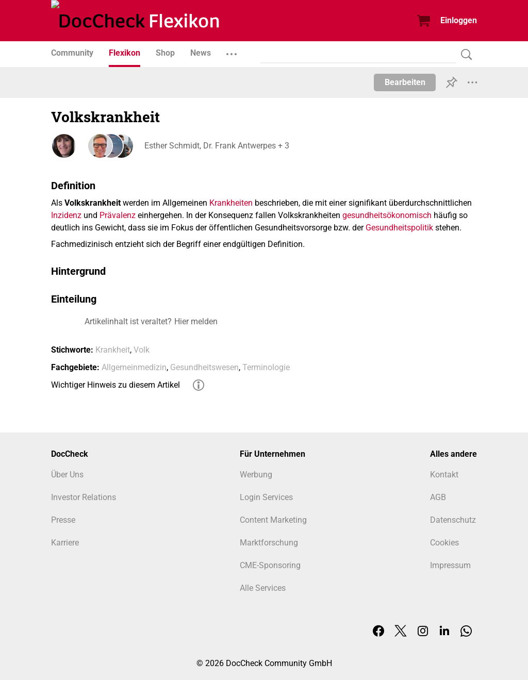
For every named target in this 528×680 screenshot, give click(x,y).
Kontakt (444, 474)
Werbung (256, 474)
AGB (438, 497)
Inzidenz (66, 215)
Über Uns (67, 474)
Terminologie (266, 367)
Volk (142, 350)
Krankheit (112, 350)
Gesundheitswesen (204, 367)
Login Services (266, 497)
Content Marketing (273, 520)
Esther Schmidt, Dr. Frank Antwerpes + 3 (216, 146)
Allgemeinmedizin (134, 367)
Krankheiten (231, 203)
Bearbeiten (405, 82)
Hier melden (196, 321)
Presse (63, 520)
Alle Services (263, 588)
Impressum (450, 565)
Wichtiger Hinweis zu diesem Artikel (115, 385)
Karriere (65, 543)
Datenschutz (453, 520)
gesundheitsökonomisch (387, 215)
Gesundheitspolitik (399, 228)
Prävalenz (118, 215)
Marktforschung (269, 543)
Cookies (444, 543)
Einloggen (458, 20)
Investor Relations (83, 497)
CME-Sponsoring (270, 565)
